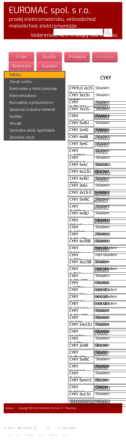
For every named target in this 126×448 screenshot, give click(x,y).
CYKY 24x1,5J (80, 324)
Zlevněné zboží (21, 137)
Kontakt (49, 66)
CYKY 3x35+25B (78, 313)
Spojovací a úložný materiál (32, 109)
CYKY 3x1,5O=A (77, 209)
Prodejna (77, 56)
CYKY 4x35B (79, 241)
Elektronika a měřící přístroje (33, 88)
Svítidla (15, 116)
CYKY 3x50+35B (78, 278)
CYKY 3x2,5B (80, 262)
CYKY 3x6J (78, 185)
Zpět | (52, 428)
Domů (9, 428)
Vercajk (15, 123)
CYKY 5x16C (79, 199)
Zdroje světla (20, 81)
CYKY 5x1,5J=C (76, 390)
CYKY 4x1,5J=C (76, 118)
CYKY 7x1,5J (79, 109)
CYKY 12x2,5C (76, 320)
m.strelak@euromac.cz (90, 48)
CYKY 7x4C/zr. (76, 376)
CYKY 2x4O (78, 129)
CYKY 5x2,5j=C (76, 230)
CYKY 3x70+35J (77, 105)
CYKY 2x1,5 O (80, 192)
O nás (21, 56)
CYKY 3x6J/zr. (76, 251)
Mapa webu (66, 428)
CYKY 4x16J (78, 213)
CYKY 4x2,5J (79, 171)
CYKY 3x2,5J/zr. (77, 299)
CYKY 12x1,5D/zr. (78, 334)
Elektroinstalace (22, 95)
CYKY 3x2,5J (79, 394)
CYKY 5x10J (79, 122)
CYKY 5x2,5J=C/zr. (79, 306)
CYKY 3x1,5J (79, 95)
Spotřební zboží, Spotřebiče (32, 130)
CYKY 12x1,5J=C (77, 160)
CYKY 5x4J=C (80, 380)
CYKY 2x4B (78, 345)
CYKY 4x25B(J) (76, 153)
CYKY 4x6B (78, 136)
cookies (8, 408)
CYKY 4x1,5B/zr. (77, 285)
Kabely (15, 74)
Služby (49, 56)
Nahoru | (40, 428)
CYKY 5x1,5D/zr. (77, 341)
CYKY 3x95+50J (78, 237)
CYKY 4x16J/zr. (76, 271)
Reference (21, 66)
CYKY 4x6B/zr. (76, 257)
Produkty (105, 56)
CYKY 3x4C (78, 143)
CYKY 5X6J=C (75, 223)
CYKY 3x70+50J (77, 355)
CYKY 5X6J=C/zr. (78, 292)
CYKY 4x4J (78, 164)
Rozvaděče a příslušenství (31, 102)
